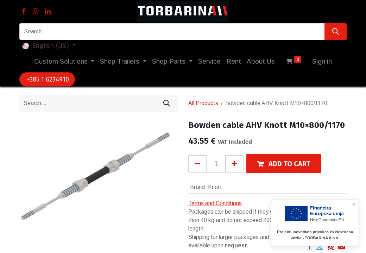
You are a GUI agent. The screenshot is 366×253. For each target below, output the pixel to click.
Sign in (322, 61)
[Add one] (234, 164)
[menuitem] (209, 62)
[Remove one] (197, 164)
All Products (203, 103)
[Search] (335, 31)
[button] (283, 163)
